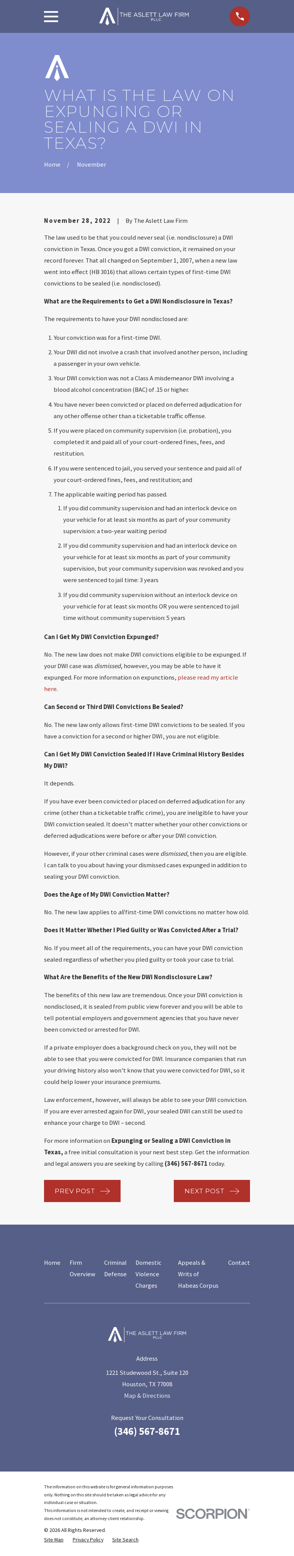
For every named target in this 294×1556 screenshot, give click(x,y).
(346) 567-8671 (147, 1431)
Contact (239, 1263)
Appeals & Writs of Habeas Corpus (198, 1274)
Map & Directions (147, 1396)
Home (52, 1263)
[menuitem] (54, 1540)
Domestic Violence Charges (149, 1274)
